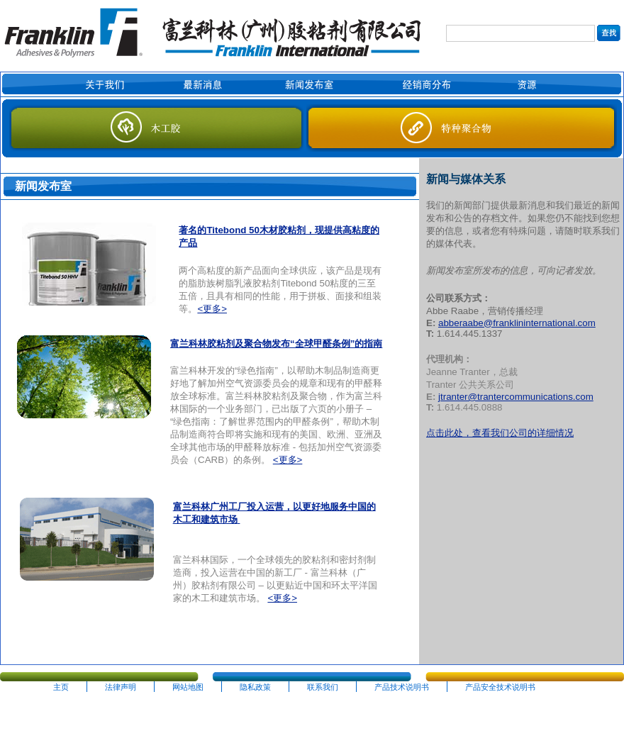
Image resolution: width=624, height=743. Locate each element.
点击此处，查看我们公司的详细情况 (500, 433)
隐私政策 (255, 687)
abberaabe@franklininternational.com (517, 323)
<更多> (212, 308)
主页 (61, 687)
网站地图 (188, 687)
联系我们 (322, 687)
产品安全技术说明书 (500, 687)
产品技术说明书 (401, 687)
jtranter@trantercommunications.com (516, 396)
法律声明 (120, 687)
